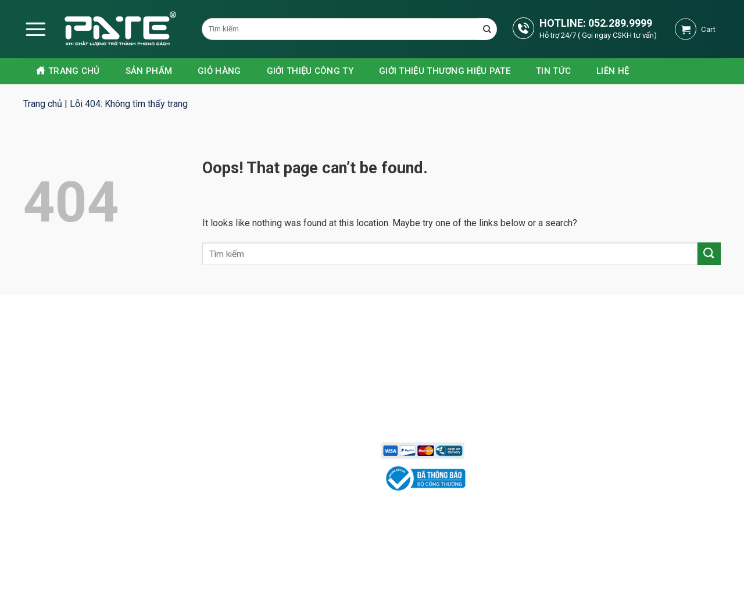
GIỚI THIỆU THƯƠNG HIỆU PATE (444, 71)
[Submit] (709, 253)
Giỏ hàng (219, 71)
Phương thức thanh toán (435, 392)
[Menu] (35, 29)
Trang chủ (68, 71)
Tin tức (553, 71)
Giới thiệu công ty (310, 71)
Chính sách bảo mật (427, 371)
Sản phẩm (149, 71)
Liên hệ (612, 71)
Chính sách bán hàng (429, 351)
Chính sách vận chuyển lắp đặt (447, 412)
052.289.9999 (620, 23)
